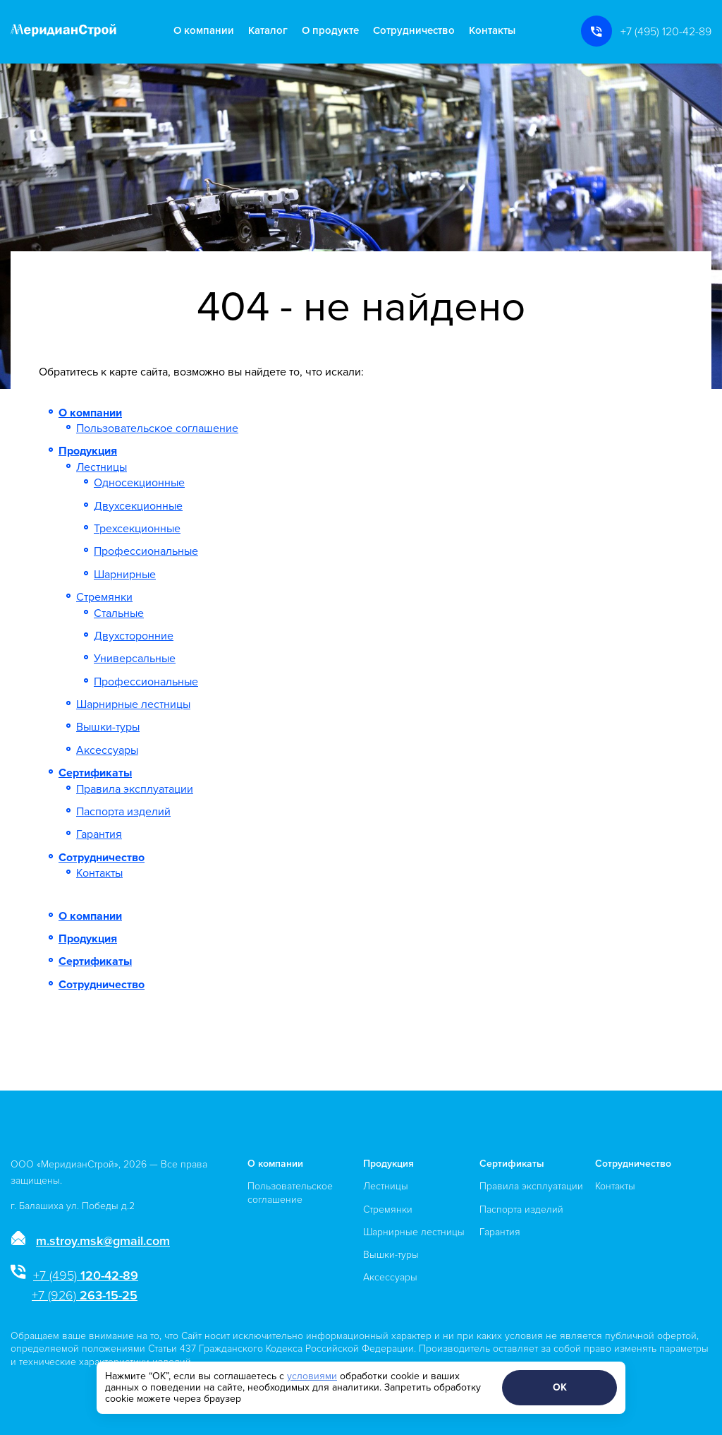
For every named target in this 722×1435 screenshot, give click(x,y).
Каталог (268, 31)
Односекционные (139, 483)
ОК (560, 1387)
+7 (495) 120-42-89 (665, 32)
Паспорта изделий (123, 812)
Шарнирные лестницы (133, 704)
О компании (203, 31)
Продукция (88, 451)
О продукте (330, 31)
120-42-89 (85, 1275)
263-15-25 (84, 1295)
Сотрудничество (414, 31)
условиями (312, 1376)
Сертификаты (95, 773)
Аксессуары (107, 750)
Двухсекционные (138, 506)
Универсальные (135, 659)
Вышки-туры (108, 727)
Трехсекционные (137, 529)
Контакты (492, 31)
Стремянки (104, 597)
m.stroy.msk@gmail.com (103, 1241)
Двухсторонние (133, 636)
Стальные (119, 613)
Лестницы (101, 467)
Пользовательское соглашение (157, 428)
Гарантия (99, 834)
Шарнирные (125, 575)
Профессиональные (146, 551)
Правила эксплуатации (134, 789)
